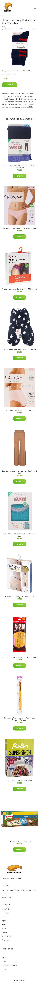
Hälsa (4, 928)
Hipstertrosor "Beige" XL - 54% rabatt (19, 597)
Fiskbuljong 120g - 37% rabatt (19, 841)
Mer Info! (9, 85)
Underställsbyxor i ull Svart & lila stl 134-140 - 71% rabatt (19, 167)
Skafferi (4, 932)
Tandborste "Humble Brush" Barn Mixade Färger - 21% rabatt (19, 719)
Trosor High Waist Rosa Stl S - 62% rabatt (19, 410)
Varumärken (15, 71)
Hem (3, 27)
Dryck (4, 921)
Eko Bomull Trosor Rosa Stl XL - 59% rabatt (19, 228)
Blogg (4, 953)
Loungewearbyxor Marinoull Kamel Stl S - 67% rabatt (19, 472)
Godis (4, 924)
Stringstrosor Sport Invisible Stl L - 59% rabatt (19, 289)
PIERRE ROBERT (26, 71)
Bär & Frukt (6, 909)
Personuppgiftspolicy (9, 965)
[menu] (35, 7)
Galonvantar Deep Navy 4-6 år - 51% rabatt (19, 350)
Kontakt (4, 957)
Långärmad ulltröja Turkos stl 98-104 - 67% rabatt (19, 535)
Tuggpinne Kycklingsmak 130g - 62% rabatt (19, 657)
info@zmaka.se (7, 897)
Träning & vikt (6, 936)
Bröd (3, 917)
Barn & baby (6, 913)
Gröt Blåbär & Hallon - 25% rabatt (19, 781)
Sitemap (4, 969)
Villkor (4, 961)
